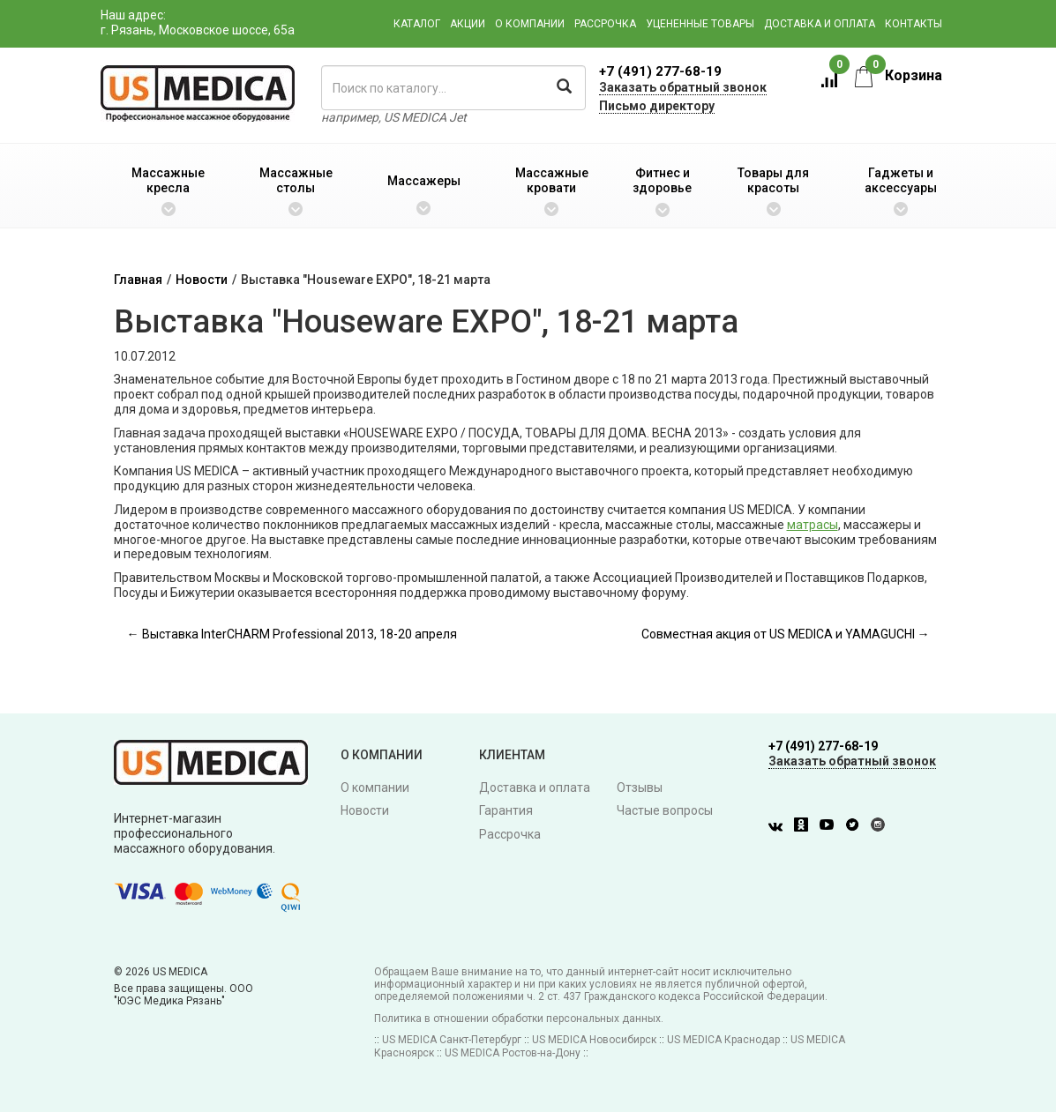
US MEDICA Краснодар (723, 1040)
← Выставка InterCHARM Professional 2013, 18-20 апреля (292, 634)
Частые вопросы (665, 810)
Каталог (416, 24)
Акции (467, 24)
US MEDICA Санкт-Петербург (451, 1040)
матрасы (812, 525)
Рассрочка (605, 24)
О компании (530, 24)
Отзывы (640, 787)
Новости (202, 279)
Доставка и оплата (819, 24)
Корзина (898, 75)
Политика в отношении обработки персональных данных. (518, 1018)
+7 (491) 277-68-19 (660, 71)
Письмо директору (657, 106)
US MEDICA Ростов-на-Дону (512, 1053)
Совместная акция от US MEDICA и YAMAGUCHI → (785, 634)
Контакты (913, 24)
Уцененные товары (700, 24)
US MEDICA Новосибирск (594, 1040)
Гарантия (506, 810)
